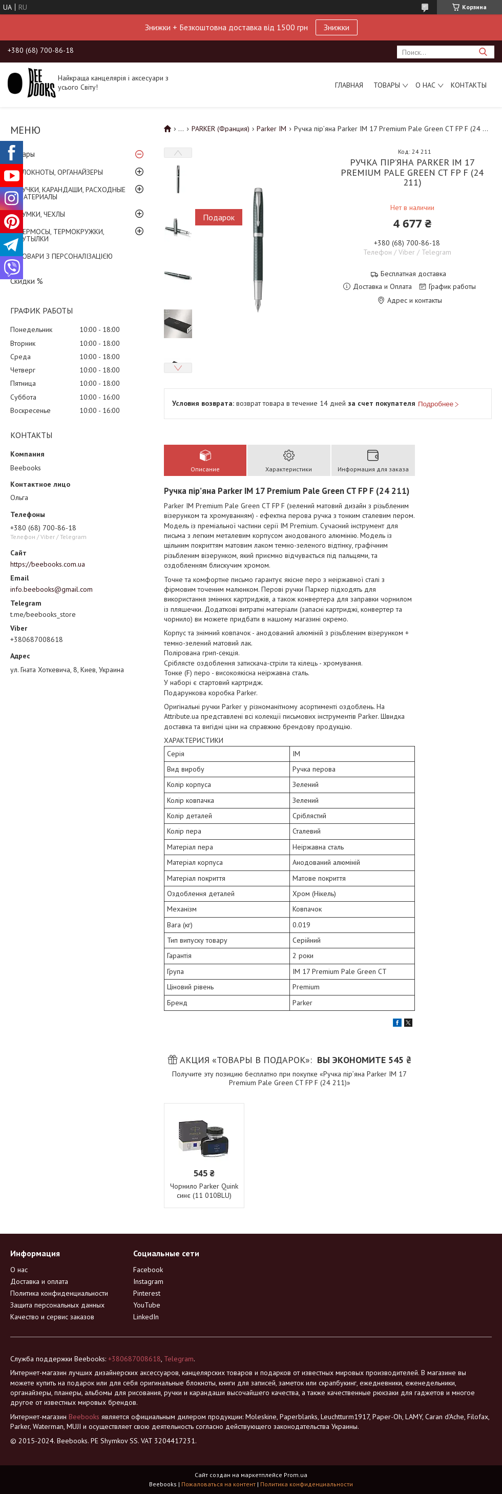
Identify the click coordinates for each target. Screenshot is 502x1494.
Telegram (179, 1358)
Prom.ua (295, 1475)
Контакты (469, 85)
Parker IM (271, 128)
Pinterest (146, 1293)
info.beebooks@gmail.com (51, 589)
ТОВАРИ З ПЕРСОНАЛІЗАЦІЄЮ (65, 256)
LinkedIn (146, 1316)
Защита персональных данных (57, 1305)
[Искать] (482, 52)
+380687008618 (134, 1358)
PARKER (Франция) (220, 128)
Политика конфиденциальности (59, 1293)
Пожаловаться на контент (218, 1484)
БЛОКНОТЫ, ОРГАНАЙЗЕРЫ (60, 172)
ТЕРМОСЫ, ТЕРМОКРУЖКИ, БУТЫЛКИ (61, 235)
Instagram (148, 1281)
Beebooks (84, 1416)
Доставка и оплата (39, 1281)
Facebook (148, 1269)
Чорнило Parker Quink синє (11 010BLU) (204, 1190)
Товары (386, 85)
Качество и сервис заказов (52, 1316)
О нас (425, 85)
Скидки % (26, 281)
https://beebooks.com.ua (47, 564)
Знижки (336, 27)
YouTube (146, 1305)
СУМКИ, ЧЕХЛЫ (41, 214)
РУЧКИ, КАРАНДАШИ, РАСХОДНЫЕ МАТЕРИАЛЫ (72, 193)
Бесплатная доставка (413, 273)
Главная (349, 85)
